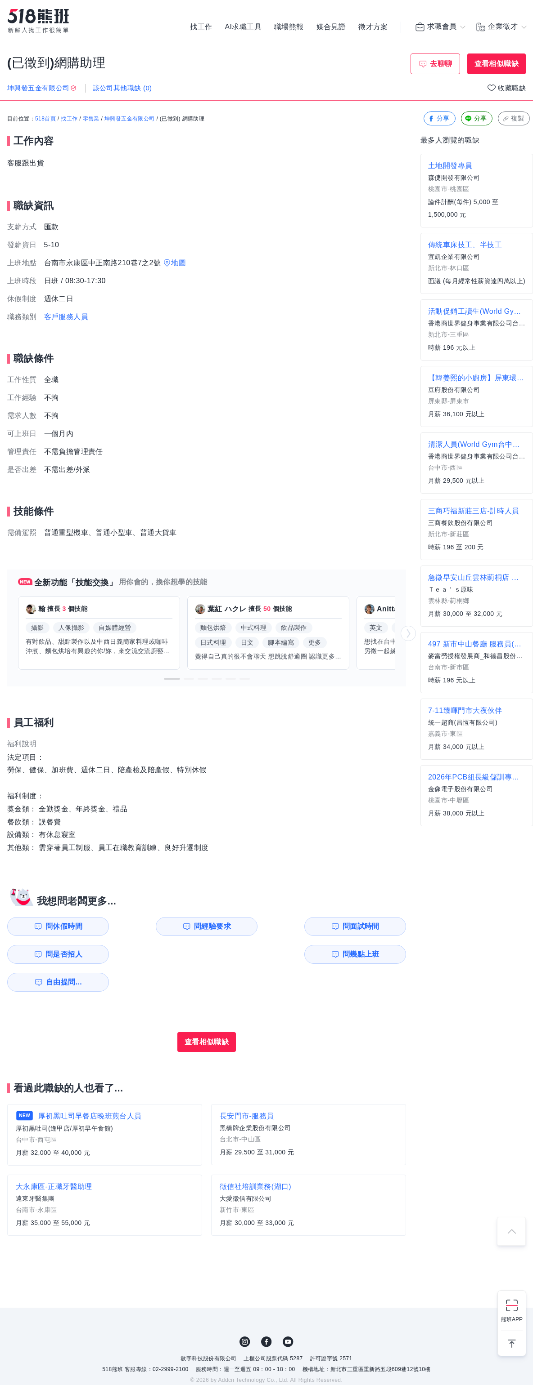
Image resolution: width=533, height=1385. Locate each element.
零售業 (91, 119)
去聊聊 (441, 63)
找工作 (201, 27)
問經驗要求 (161, 926)
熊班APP (512, 1319)
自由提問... (163, 954)
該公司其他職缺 (122, 88)
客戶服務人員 (66, 317)
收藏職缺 (512, 88)
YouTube (288, 1314)
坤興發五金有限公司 (129, 119)
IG (244, 1314)
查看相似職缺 (496, 63)
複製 (513, 119)
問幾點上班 (59, 954)
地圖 (178, 263)
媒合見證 (331, 27)
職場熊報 (289, 27)
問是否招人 (366, 926)
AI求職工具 (243, 27)
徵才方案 (373, 27)
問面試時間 (263, 926)
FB (266, 1314)
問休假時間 (59, 926)
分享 (439, 119)
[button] (172, 679)
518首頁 (45, 119)
